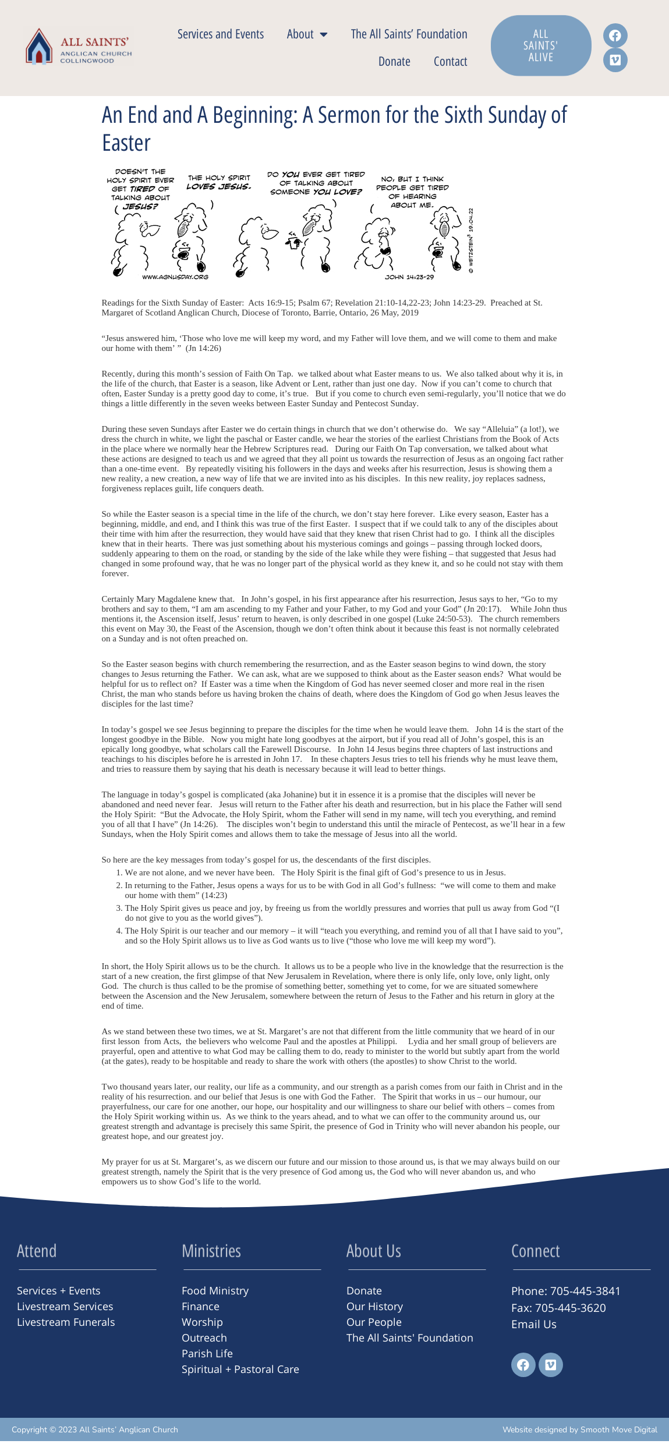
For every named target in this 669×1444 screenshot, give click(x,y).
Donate (394, 63)
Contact (451, 63)
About (307, 36)
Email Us (534, 1327)
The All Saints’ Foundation (409, 36)
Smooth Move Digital (618, 1432)
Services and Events (221, 36)
